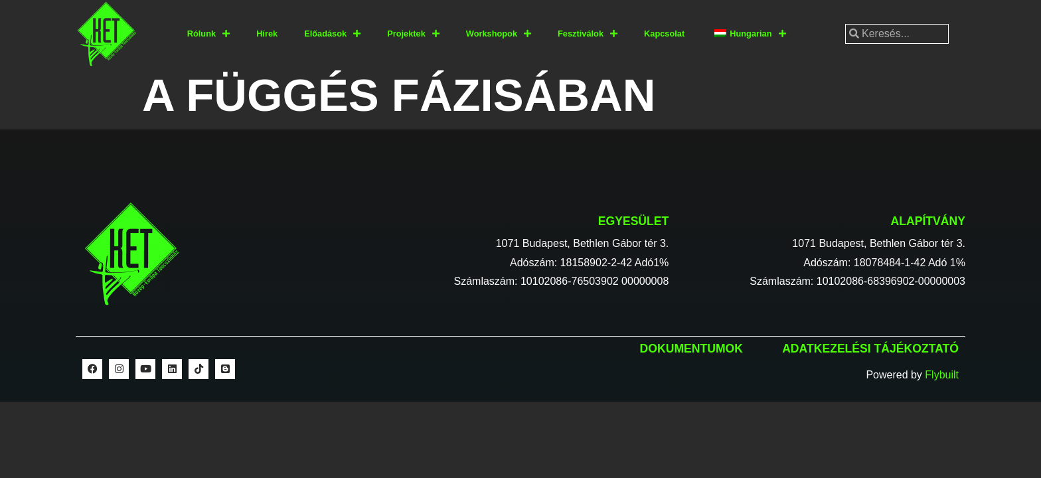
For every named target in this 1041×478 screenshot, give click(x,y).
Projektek (413, 34)
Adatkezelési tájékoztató (870, 348)
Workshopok (498, 34)
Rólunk (208, 34)
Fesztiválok (587, 34)
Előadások (332, 34)
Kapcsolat (664, 34)
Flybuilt (942, 374)
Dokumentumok (691, 348)
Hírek (267, 34)
